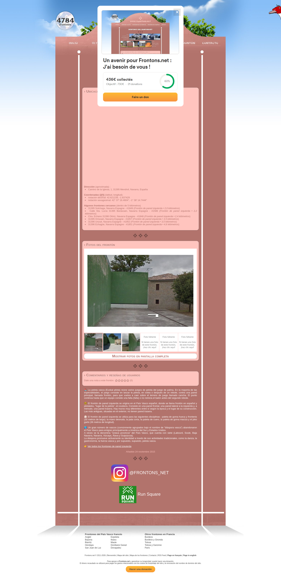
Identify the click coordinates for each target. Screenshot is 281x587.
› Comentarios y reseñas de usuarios (112, 375)
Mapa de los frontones (139, 555)
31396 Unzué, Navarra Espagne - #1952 (109, 221)
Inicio (73, 43)
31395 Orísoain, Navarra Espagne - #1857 (110, 219)
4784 (65, 20)
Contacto (208, 43)
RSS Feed (162, 555)
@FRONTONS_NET (140, 472)
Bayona (88, 539)
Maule (114, 542)
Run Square (140, 494)
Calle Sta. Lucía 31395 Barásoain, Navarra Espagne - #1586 (124, 211)
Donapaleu (116, 548)
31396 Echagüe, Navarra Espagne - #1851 (110, 224)
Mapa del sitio (122, 555)
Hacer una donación (140, 569)
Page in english (189, 555)
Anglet (88, 537)
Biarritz (88, 542)
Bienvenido (111, 555)
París (147, 548)
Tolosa (148, 542)
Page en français (175, 555)
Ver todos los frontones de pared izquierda (109, 446)
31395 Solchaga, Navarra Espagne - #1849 (110, 208)
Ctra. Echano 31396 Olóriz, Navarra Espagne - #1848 (116, 216)
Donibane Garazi (119, 545)
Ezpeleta (115, 537)
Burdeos (149, 537)
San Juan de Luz (93, 548)
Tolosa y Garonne (153, 545)
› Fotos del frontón (99, 245)
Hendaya (89, 545)
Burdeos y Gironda (154, 539)
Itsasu (113, 539)
